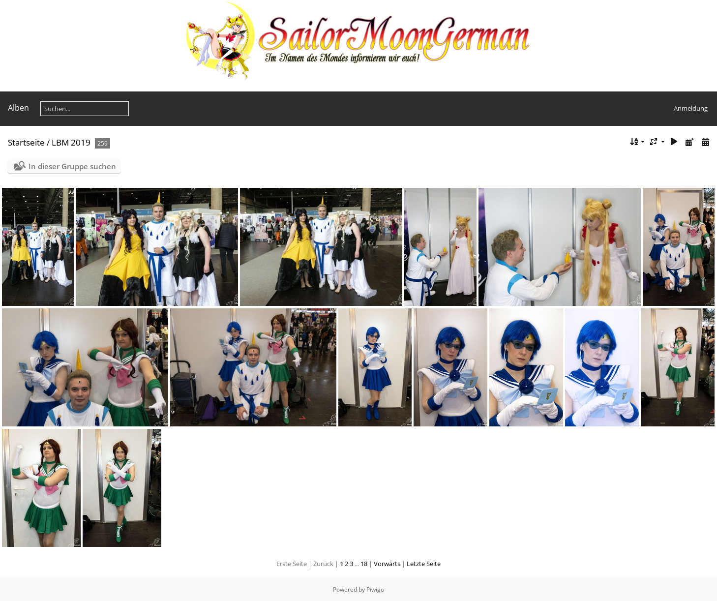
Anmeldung (691, 108)
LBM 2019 (71, 142)
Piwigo (375, 589)
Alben (18, 107)
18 (363, 563)
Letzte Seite (424, 563)
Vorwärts (387, 563)
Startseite (26, 142)
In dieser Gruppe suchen (72, 166)
